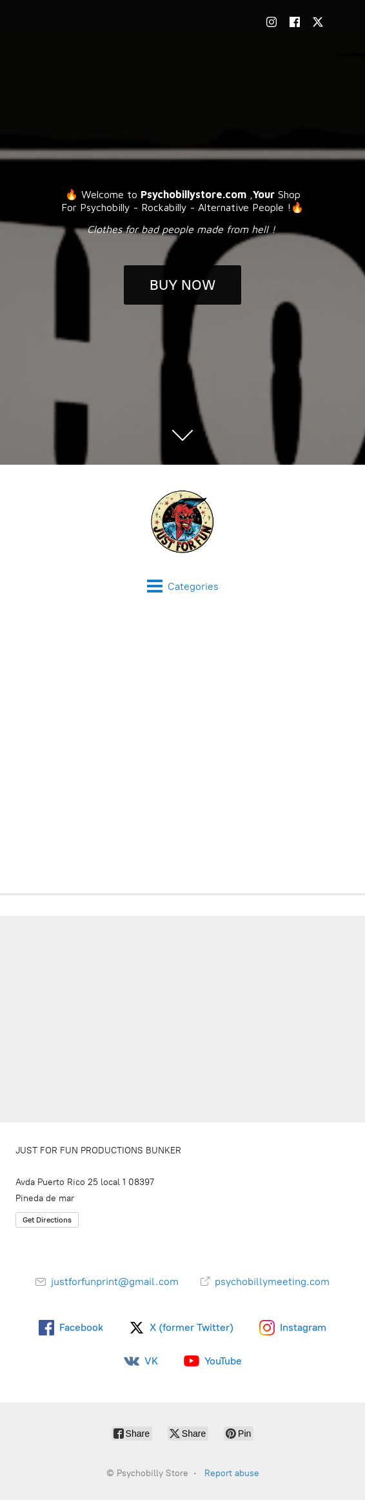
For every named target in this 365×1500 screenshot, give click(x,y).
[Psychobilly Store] (182, 521)
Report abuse (231, 1473)
